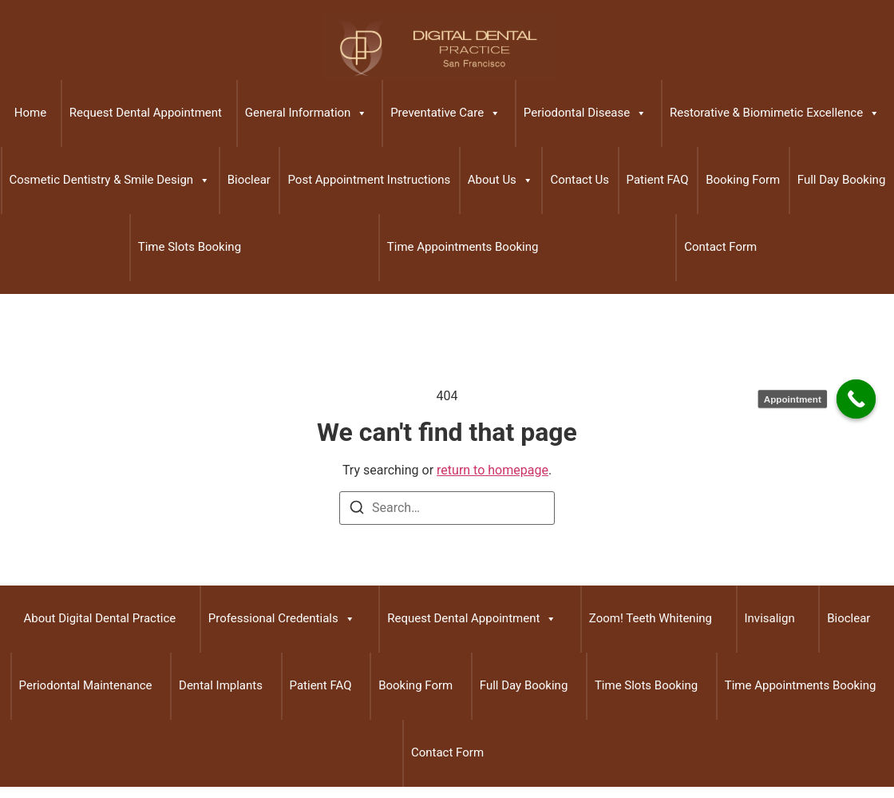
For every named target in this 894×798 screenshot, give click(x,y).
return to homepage (492, 470)
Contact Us (579, 180)
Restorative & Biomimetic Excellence (775, 113)
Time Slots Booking (189, 247)
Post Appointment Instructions (368, 180)
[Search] (357, 510)
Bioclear (249, 180)
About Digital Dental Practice (100, 618)
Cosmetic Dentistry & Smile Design (110, 180)
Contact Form (720, 247)
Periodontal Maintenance (85, 685)
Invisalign (770, 618)
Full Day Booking (841, 180)
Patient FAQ (658, 180)
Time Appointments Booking (463, 247)
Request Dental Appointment (145, 112)
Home (30, 112)
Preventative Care (445, 113)
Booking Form (743, 180)
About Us (500, 180)
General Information (306, 113)
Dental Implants (221, 685)
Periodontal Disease (585, 113)
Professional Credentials (281, 619)
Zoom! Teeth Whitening (650, 618)
